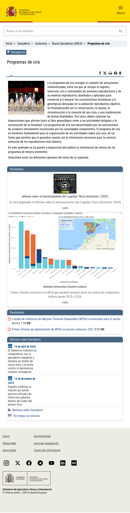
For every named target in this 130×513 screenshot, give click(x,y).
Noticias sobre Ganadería (27, 410)
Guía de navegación (46, 443)
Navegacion (16, 52)
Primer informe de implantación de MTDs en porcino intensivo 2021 (52, 330)
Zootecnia (41, 43)
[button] (120, 9)
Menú (121, 13)
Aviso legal (9, 450)
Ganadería (23, 43)
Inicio (9, 43)
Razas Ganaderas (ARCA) (67, 43)
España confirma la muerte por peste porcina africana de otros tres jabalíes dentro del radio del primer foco (20, 396)
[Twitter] (106, 73)
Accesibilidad (42, 436)
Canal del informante (47, 450)
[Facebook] (101, 73)
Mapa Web (9, 443)
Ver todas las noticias (23, 416)
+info (65, 208)
